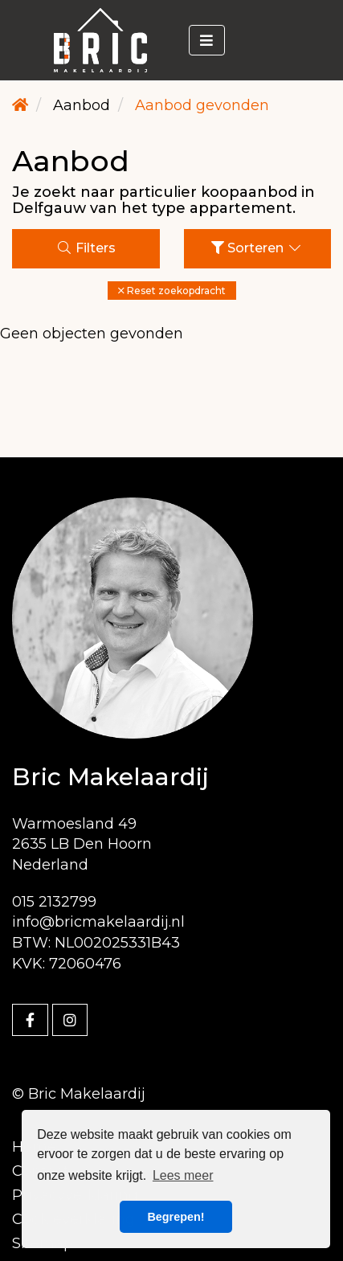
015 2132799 (54, 902)
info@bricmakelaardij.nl (98, 922)
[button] (172, 290)
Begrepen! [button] (175, 1216)
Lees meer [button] (183, 1175)
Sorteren (257, 248)
